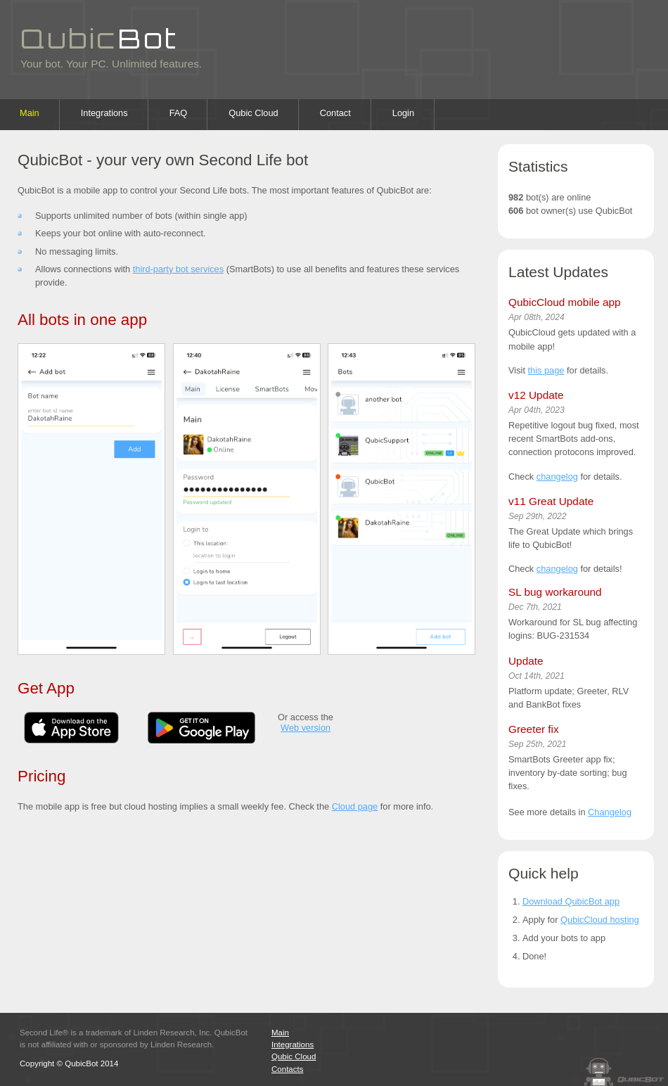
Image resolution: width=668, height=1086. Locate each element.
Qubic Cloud (253, 113)
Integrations (104, 113)
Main (29, 113)
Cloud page (355, 806)
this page (546, 370)
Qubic (99, 38)
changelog (557, 476)
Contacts (287, 1069)
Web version (305, 727)
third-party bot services (178, 269)
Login (403, 113)
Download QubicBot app (570, 901)
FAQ (178, 113)
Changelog (609, 812)
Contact (335, 113)
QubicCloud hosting (599, 919)
